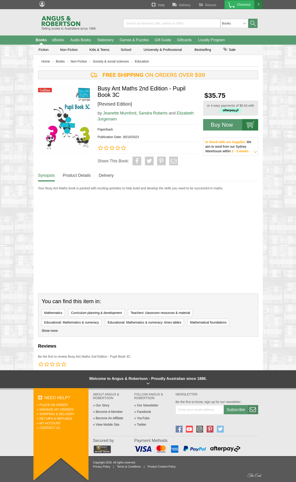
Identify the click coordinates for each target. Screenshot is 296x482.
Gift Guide (163, 40)
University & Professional (163, 50)
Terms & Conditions (129, 466)
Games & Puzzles (134, 40)
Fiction (44, 50)
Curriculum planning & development (96, 313)
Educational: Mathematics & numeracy (71, 322)
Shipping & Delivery (57, 414)
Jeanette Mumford (119, 113)
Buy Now (234, 125)
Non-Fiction (69, 50)
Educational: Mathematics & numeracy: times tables (144, 322)
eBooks (58, 40)
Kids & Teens (99, 50)
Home (45, 61)
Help (157, 4)
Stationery (105, 40)
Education (142, 61)
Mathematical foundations (208, 322)
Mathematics (53, 313)
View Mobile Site (107, 424)
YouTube (143, 418)
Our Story (102, 405)
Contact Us (49, 428)
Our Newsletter (147, 405)
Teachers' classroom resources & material (160, 313)
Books (41, 40)
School (126, 50)
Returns (206, 4)
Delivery (181, 4)
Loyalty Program (211, 40)
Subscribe (242, 409)
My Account (50, 423)
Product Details (77, 175)
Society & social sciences (111, 61)
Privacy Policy (101, 466)
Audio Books (80, 40)
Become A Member (109, 412)
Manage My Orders (56, 409)
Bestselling (202, 50)
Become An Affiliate (109, 418)
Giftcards (184, 40)
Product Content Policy (162, 466)
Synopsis (46, 175)
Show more (50, 330)
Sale (229, 50)
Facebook (144, 412)
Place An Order (53, 405)
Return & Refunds (55, 418)
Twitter (141, 424)
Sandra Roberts (153, 113)
